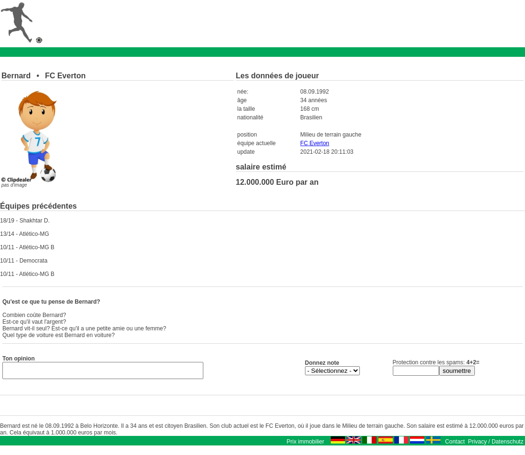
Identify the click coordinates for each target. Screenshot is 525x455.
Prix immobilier (305, 444)
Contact (455, 444)
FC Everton (314, 143)
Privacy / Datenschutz (496, 444)
